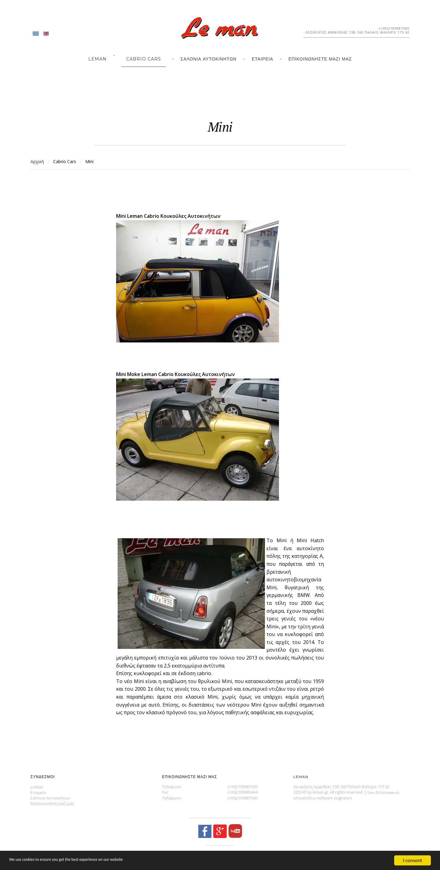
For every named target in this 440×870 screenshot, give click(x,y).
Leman (97, 59)
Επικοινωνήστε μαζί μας (320, 59)
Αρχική (37, 161)
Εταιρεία (262, 59)
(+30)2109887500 (394, 28)
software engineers (334, 798)
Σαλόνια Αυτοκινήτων (209, 59)
